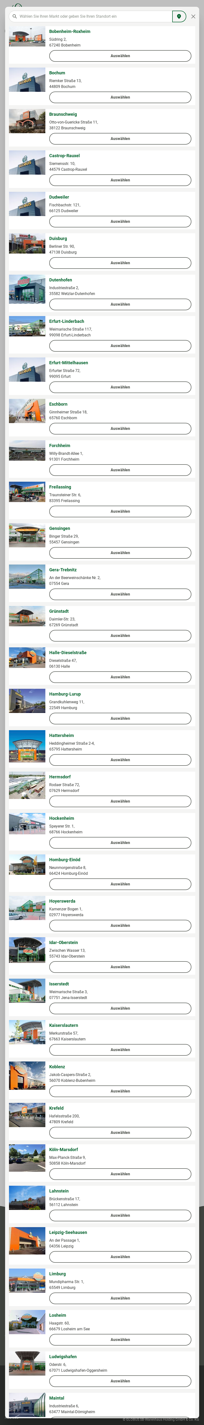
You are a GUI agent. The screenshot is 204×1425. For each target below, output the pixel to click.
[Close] (193, 16)
